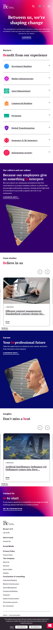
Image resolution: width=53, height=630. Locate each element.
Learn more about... (11, 353)
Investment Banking (10, 580)
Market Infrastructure (11, 584)
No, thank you (35, 628)
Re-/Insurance (8, 606)
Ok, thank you (21, 628)
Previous (40, 271)
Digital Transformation (11, 598)
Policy (12, 628)
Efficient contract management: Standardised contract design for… (25, 312)
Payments (6, 595)
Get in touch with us (12, 509)
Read (7, 322)
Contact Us (7, 541)
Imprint (5, 615)
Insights (6, 573)
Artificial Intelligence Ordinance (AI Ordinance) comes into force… (26, 468)
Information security (10, 602)
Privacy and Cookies (14, 615)
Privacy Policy (8, 555)
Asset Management (10, 587)
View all (4, 328)
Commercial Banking (10, 591)
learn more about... (11, 197)
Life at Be (6, 532)
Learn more (26, 37)
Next (47, 271)
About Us (6, 562)
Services (6, 566)
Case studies (7, 569)
